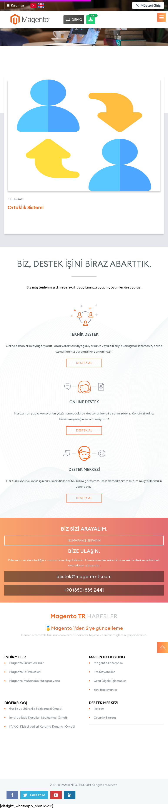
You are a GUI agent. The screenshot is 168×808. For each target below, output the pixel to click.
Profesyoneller (104, 672)
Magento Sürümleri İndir (26, 663)
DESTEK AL (84, 363)
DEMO (74, 19)
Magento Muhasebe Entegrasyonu (34, 681)
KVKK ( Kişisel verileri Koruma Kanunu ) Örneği (42, 726)
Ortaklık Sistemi (105, 718)
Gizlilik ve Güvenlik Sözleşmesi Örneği (35, 709)
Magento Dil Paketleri (25, 672)
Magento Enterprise (108, 663)
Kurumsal (16, 5)
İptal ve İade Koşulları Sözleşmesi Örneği (38, 718)
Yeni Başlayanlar (105, 690)
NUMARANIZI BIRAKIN (84, 540)
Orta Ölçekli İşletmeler (110, 681)
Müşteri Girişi (148, 5)
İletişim (99, 709)
